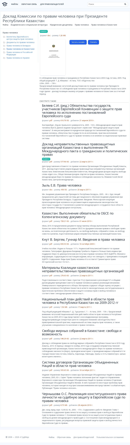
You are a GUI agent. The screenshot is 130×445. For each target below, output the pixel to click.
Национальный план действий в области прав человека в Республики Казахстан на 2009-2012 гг (80, 301)
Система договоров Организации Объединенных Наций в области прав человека (80, 364)
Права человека (82, 25)
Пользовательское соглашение (110, 437)
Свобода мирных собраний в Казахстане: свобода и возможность (81, 332)
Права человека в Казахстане (104, 25)
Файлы (14, 4)
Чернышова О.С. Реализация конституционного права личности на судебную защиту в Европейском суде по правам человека (84, 397)
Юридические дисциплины (61, 25)
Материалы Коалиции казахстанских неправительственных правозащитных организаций (83, 269)
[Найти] (125, 4)
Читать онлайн (78, 42)
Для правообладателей (52, 4)
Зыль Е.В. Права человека (62, 185)
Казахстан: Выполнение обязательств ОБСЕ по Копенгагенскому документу (77, 215)
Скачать (93, 42)
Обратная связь (29, 4)
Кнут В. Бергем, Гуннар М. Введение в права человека (83, 239)
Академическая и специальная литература (29, 25)
